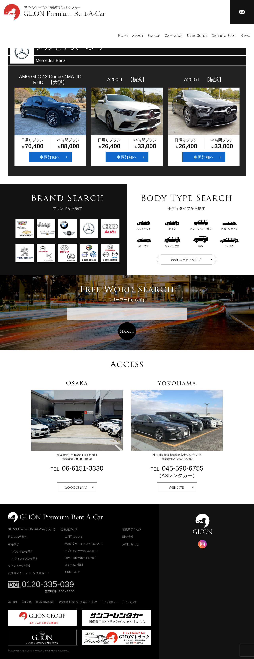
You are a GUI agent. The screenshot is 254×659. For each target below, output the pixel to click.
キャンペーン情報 (19, 565)
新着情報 (127, 536)
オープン (144, 244)
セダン (172, 227)
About (138, 35)
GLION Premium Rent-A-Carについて (31, 529)
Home (123, 35)
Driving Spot (223, 35)
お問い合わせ (72, 571)
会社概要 (12, 602)
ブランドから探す (22, 551)
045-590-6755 (182, 468)
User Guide (197, 35)
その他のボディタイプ (185, 260)
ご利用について (74, 536)
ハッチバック (144, 227)
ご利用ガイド (69, 529)
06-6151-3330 (82, 468)
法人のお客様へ (17, 536)
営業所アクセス (132, 529)
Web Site (176, 487)
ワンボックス (172, 244)
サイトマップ (129, 602)
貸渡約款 (26, 602)
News (245, 35)
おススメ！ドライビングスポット (29, 573)
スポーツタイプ (229, 227)
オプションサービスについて (81, 550)
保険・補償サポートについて (81, 557)
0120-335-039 (48, 584)
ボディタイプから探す (25, 558)
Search (154, 35)
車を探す (13, 544)
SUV (201, 244)
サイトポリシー (109, 602)
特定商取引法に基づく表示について (78, 602)
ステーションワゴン (201, 227)
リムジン (229, 244)
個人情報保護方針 (45, 602)
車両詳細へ (50, 157)
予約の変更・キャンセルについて (84, 543)
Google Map (76, 487)
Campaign (174, 35)
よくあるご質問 (74, 564)
